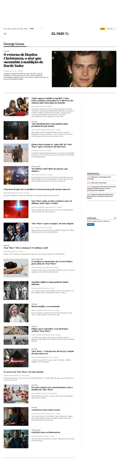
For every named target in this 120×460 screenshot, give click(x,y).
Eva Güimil (6, 71)
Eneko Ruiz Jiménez (36, 267)
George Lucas (14, 44)
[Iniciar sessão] (111, 29)
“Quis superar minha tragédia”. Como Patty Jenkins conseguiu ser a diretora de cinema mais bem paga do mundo (52, 101)
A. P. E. (33, 227)
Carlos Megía (35, 106)
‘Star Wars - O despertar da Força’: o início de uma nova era (52, 353)
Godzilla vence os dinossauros (45, 433)
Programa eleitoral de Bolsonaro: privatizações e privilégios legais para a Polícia (100, 196)
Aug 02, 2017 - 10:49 (23, 193)
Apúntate (90, 224)
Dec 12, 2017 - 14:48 (46, 174)
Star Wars (6, 51)
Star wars (34, 407)
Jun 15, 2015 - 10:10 (48, 436)
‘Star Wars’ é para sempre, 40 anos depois (52, 224)
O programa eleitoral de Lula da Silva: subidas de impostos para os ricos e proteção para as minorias (101, 188)
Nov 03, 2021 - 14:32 (16, 71)
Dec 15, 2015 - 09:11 (52, 357)
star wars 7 (34, 385)
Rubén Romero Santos (10, 193)
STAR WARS (34, 121)
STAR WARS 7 (34, 326)
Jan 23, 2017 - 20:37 (17, 251)
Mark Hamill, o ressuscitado (45, 307)
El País (33, 150)
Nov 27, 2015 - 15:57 (54, 413)
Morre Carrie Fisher (37, 259)
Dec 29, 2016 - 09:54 (52, 267)
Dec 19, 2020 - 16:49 (46, 106)
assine (102, 29)
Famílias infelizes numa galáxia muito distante (49, 283)
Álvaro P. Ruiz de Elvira (37, 129)
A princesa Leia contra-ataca (45, 410)
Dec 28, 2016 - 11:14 (48, 288)
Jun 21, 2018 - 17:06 (45, 150)
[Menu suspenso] (5, 33)
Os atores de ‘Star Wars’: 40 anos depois (24, 372)
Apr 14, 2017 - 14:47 (56, 207)
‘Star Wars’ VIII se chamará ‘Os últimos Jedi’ (26, 248)
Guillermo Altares (36, 288)
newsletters (91, 218)
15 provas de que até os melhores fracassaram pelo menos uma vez (37, 190)
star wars (34, 349)
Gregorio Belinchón (37, 310)
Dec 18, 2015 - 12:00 (54, 335)
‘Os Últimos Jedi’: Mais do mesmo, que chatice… (49, 170)
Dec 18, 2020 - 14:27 (54, 129)
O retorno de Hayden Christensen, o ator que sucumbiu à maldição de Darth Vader (23, 60)
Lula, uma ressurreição (99, 183)
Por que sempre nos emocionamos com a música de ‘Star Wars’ (52, 389)
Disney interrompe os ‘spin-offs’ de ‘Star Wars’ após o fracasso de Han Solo (51, 146)
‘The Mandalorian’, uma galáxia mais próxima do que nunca (49, 125)
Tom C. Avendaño (36, 393)
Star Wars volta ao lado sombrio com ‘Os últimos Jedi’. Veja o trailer (51, 202)
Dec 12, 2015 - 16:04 (51, 393)
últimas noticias (93, 173)
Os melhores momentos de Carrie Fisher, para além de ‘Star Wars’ (52, 263)
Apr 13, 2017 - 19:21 (46, 227)
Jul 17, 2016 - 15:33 (53, 310)
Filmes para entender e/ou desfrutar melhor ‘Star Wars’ (49, 330)
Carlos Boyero (35, 174)
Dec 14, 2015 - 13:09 (23, 375)
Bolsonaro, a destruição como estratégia (99, 178)
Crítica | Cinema (35, 166)
